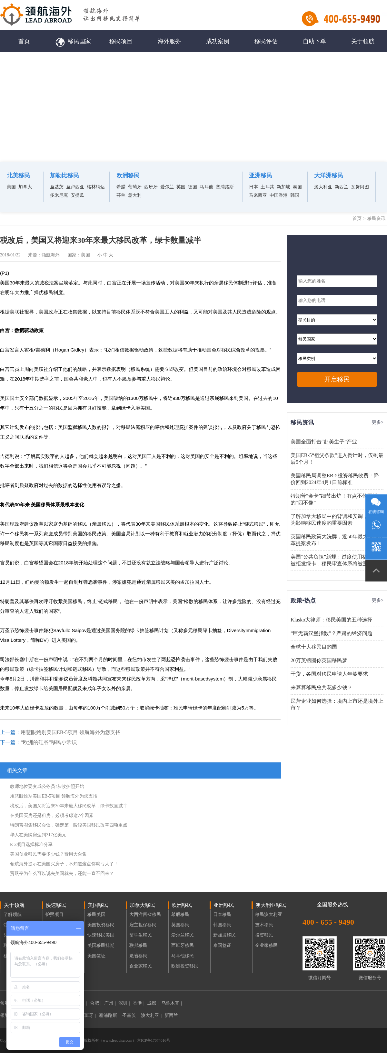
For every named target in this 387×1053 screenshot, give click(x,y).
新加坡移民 (224, 935)
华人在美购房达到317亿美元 (38, 834)
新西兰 (341, 186)
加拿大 (25, 186)
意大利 (135, 195)
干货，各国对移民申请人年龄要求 (329, 674)
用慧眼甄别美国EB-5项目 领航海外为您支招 (71, 732)
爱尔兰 (167, 186)
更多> (377, 422)
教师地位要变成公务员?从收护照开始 (47, 786)
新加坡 (283, 186)
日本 (253, 186)
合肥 (96, 1003)
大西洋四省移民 (145, 914)
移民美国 (96, 914)
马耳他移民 (182, 955)
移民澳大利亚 (268, 914)
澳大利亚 (323, 186)
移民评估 (266, 41)
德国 (192, 186)
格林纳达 (96, 186)
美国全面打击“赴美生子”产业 (324, 441)
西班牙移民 (182, 945)
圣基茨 (57, 186)
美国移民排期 (100, 945)
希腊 (120, 186)
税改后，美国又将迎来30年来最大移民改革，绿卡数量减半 (68, 805)
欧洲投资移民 (184, 966)
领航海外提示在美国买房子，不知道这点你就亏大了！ (64, 863)
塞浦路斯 (225, 186)
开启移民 (337, 379)
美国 (11, 186)
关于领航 (362, 41)
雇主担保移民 (142, 924)
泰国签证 (222, 945)
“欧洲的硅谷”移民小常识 (49, 742)
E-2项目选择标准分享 (31, 844)
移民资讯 (376, 218)
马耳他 (206, 186)
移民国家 (72, 41)
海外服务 (169, 41)
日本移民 (222, 914)
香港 (138, 1003)
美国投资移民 (100, 924)
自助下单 (314, 41)
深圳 (124, 1003)
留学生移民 (140, 935)
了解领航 (13, 914)
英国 (180, 186)
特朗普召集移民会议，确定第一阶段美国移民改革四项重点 (68, 825)
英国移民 (180, 924)
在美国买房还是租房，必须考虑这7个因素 (52, 815)
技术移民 (264, 924)
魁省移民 (138, 955)
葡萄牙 (135, 186)
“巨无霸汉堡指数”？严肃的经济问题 (331, 633)
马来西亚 (258, 195)
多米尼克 (59, 195)
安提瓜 (77, 195)
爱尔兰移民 (182, 935)
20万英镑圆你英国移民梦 (319, 660)
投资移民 (264, 935)
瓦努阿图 (360, 186)
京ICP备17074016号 (153, 1040)
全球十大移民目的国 (314, 647)
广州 (110, 1003)
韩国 (294, 195)
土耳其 (267, 186)
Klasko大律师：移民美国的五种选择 (331, 619)
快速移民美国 (100, 935)
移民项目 (121, 41)
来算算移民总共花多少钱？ (321, 687)
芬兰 (120, 195)
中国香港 (279, 195)
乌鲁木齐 (171, 1003)
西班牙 (151, 186)
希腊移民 (180, 914)
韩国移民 (222, 924)
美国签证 (96, 955)
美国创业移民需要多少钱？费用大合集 (48, 854)
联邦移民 (138, 945)
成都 (153, 1003)
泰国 (297, 186)
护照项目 (54, 914)
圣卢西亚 (75, 186)
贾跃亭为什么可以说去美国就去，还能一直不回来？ (62, 873)
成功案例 (217, 41)
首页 (24, 41)
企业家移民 (140, 966)
